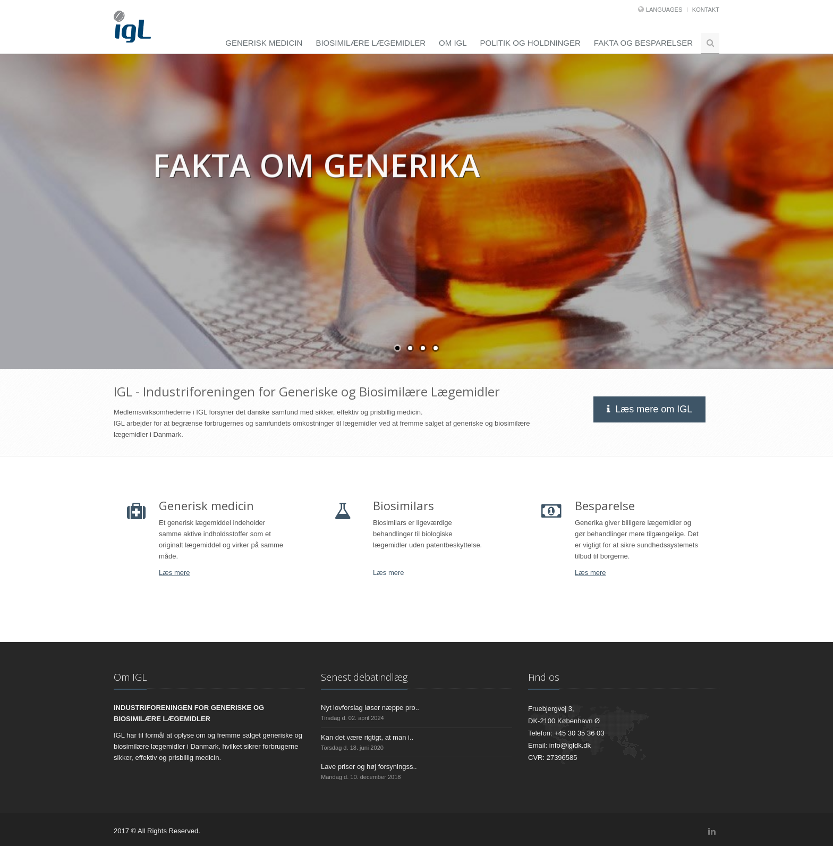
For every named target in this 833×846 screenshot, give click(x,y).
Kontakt (705, 9)
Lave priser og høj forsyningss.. (369, 767)
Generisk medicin (263, 42)
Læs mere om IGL (651, 409)
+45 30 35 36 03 (579, 733)
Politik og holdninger (530, 42)
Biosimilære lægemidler (371, 42)
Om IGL (453, 42)
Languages (664, 9)
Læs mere (174, 573)
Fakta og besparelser (643, 42)
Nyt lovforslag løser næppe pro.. (370, 708)
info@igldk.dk (570, 745)
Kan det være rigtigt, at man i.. (367, 737)
